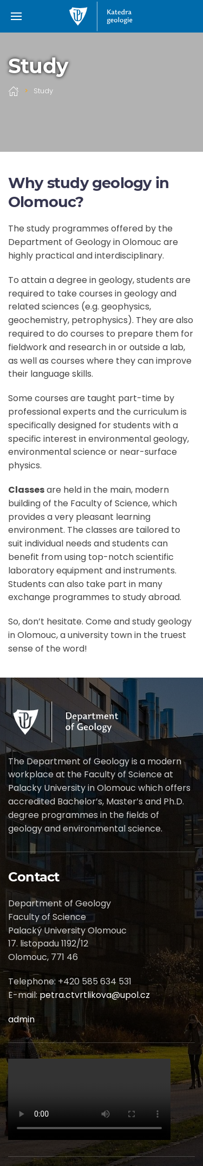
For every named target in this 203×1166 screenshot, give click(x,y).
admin (21, 1019)
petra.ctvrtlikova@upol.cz (95, 995)
